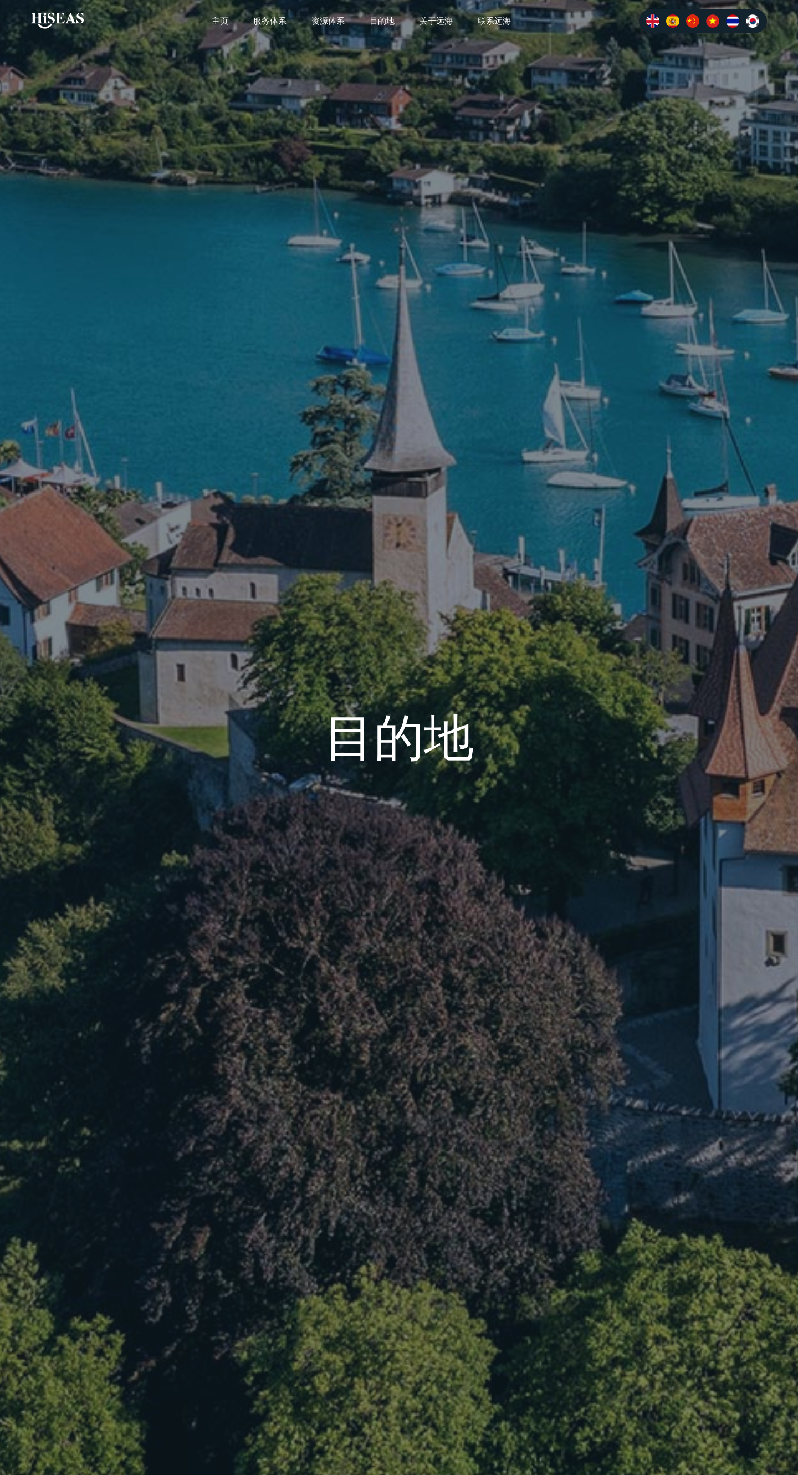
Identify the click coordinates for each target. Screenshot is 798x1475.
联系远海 (494, 20)
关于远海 (436, 20)
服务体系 (270, 20)
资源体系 (328, 20)
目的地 (382, 20)
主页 (220, 20)
